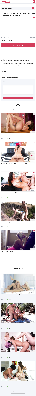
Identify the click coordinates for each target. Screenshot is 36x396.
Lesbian (5, 53)
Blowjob (14, 53)
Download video (18, 45)
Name (4, 81)
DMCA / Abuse (22, 393)
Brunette (18, 53)
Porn (5, 2)
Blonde (21, 53)
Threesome (10, 53)
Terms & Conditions (15, 393)
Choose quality (18, 49)
